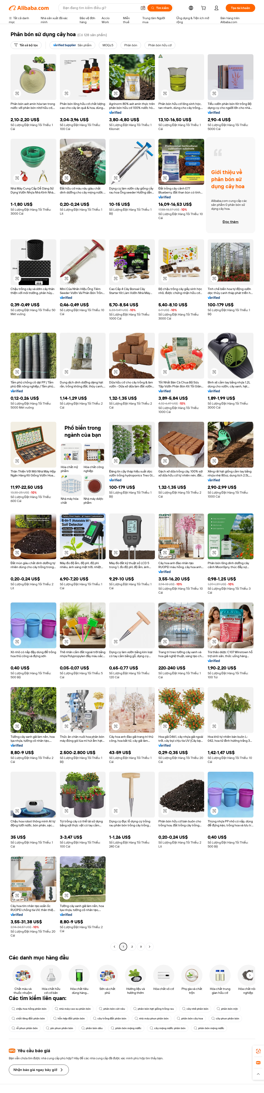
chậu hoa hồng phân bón (29, 1009)
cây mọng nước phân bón (167, 1028)
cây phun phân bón (225, 1018)
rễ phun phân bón (25, 1028)
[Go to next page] (150, 947)
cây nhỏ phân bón (195, 1009)
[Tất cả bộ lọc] (26, 45)
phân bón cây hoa (190, 1018)
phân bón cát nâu (112, 1009)
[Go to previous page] (114, 947)
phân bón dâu (92, 1028)
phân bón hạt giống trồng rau (153, 1009)
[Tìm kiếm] (159, 7)
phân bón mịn (227, 1009)
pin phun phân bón (59, 1028)
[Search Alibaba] (100, 8)
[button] (143, 8)
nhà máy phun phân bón (152, 1018)
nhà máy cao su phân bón (73, 1009)
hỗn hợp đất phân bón (69, 1018)
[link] (258, 1051)
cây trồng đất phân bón (109, 1018)
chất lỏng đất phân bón (28, 1018)
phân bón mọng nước (126, 1028)
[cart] (204, 8)
